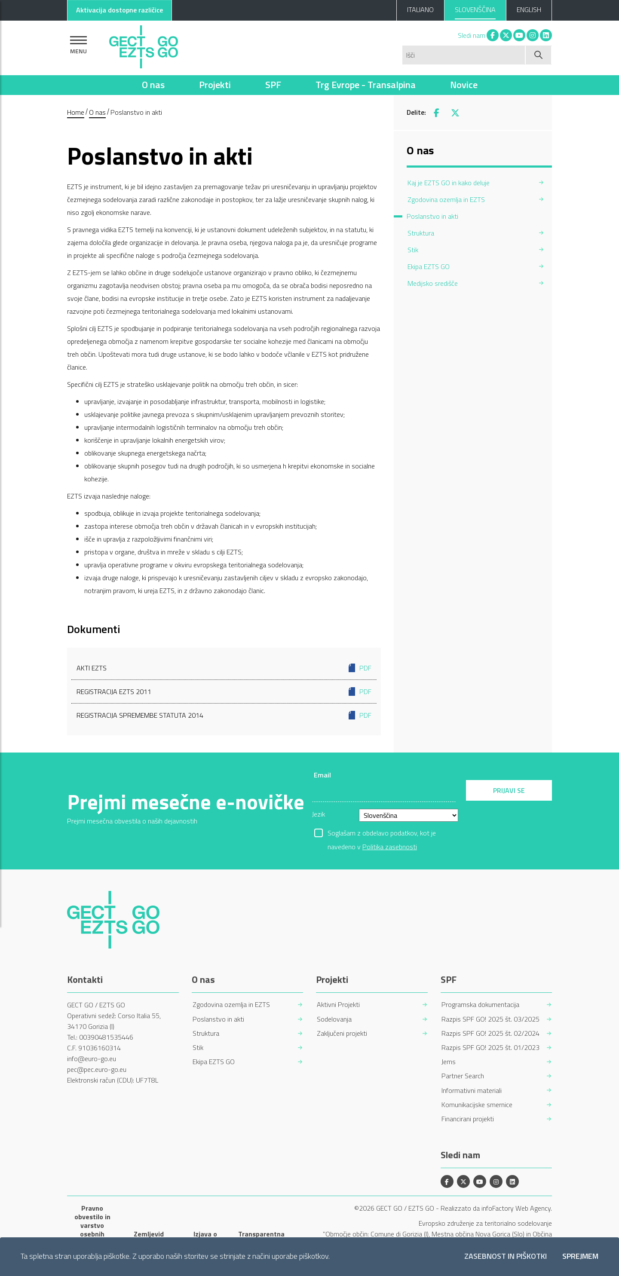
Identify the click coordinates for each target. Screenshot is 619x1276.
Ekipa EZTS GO (214, 1062)
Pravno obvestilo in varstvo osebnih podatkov (92, 1225)
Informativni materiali (471, 1090)
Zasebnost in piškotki (505, 1256)
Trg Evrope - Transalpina (366, 84)
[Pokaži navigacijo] (78, 45)
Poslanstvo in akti (218, 1019)
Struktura (206, 1033)
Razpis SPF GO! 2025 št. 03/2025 (490, 1019)
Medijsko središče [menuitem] (433, 283)
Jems (448, 1062)
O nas (153, 84)
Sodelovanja (334, 1019)
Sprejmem (580, 1256)
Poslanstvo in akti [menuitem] (432, 216)
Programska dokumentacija (480, 1005)
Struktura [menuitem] (421, 233)
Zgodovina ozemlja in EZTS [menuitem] (446, 199)
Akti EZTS (224, 667)
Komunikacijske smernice (476, 1105)
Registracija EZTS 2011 (224, 691)
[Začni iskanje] (539, 55)
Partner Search (462, 1076)
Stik (198, 1048)
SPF (273, 84)
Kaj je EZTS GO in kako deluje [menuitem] (449, 182)
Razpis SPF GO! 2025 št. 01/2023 (490, 1048)
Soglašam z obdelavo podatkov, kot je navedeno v (382, 834)
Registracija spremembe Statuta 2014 (224, 715)
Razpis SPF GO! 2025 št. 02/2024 (490, 1033)
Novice (464, 84)
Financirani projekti (467, 1119)
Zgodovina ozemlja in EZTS (231, 1005)
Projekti (215, 84)
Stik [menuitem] (413, 250)
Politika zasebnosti (389, 846)
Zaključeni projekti (342, 1033)
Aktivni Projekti (338, 1005)
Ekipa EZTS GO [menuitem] (429, 266)
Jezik (318, 814)
